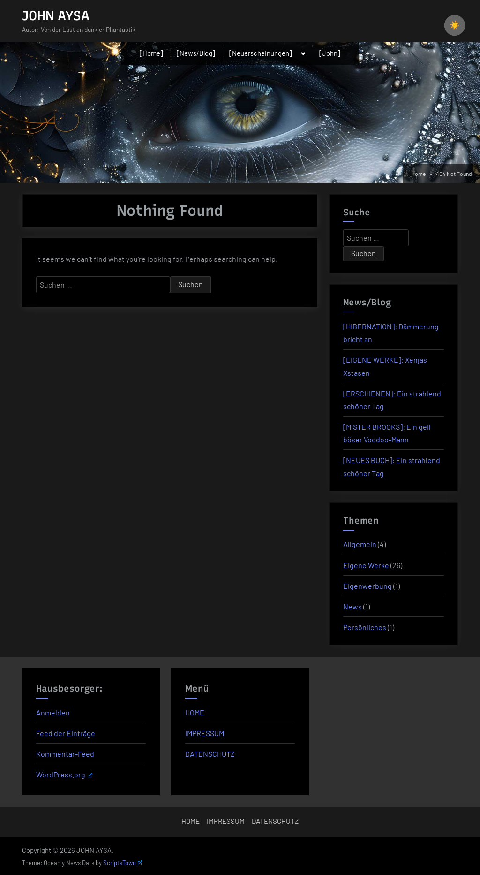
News (352, 606)
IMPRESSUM (204, 733)
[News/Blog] (196, 53)
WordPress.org (64, 774)
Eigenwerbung (367, 585)
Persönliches (364, 627)
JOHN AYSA (56, 15)
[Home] (151, 53)
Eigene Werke (366, 565)
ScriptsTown (122, 863)
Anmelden (53, 712)
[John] (329, 53)
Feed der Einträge (65, 733)
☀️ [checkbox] (455, 25)
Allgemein (359, 544)
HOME (194, 712)
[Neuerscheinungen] (260, 53)
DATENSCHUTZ (210, 753)
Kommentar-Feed (65, 753)
